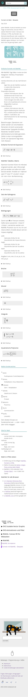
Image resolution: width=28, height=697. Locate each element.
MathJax (8, 491)
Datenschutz (7, 666)
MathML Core (10, 496)
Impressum (7, 663)
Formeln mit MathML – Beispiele (12, 547)
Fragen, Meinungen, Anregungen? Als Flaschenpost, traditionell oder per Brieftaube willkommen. (12, 676)
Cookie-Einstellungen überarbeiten (14, 668)
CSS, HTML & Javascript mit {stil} (14, 8)
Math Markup (7, 156)
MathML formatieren (8, 543)
